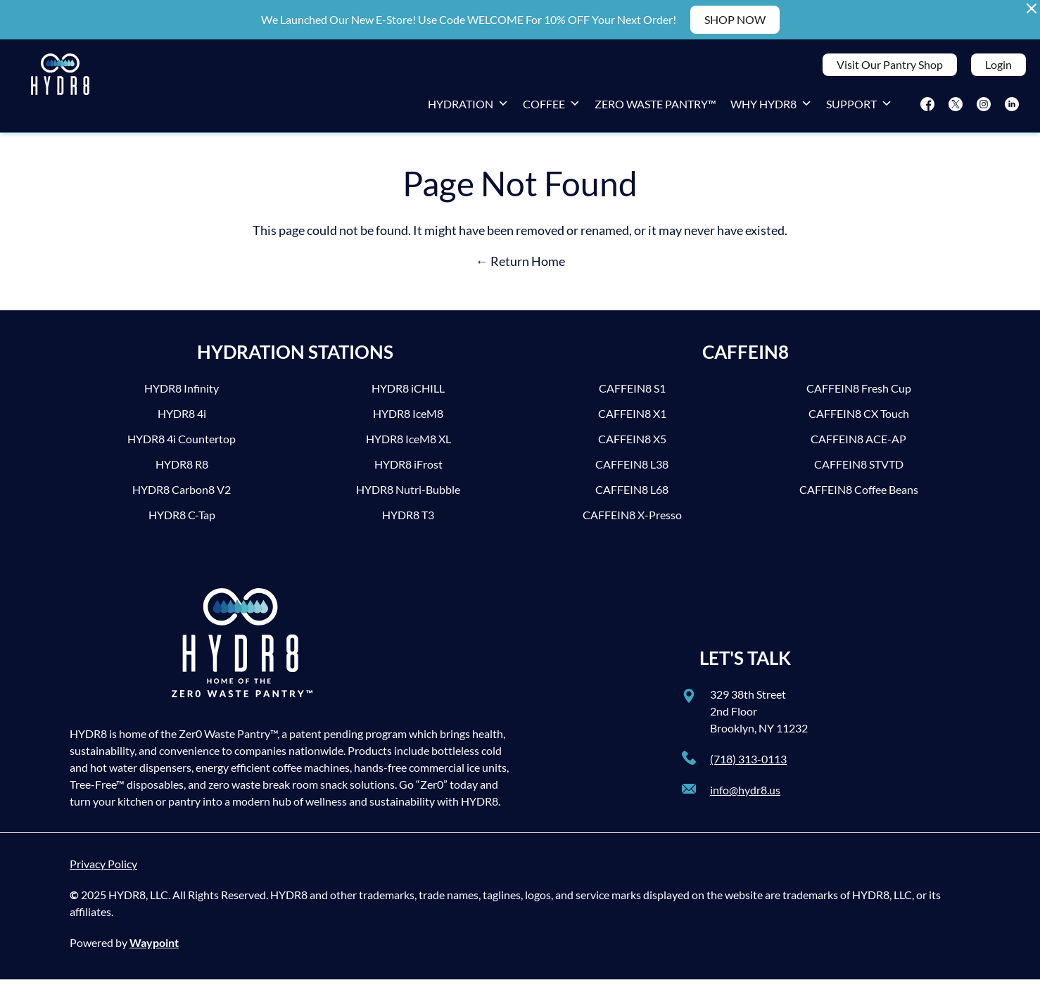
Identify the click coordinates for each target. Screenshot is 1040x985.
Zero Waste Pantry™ (655, 106)
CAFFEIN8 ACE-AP (858, 444)
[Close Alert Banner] (1031, 8)
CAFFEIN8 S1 (632, 393)
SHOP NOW (735, 19)
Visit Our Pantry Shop (890, 67)
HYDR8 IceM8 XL (408, 444)
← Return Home (520, 266)
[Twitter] (955, 107)
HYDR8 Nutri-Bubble (408, 495)
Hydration (468, 106)
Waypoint (154, 948)
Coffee (552, 106)
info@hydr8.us (745, 795)
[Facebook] (927, 107)
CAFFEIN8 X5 (632, 444)
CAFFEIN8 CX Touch (858, 419)
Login (998, 67)
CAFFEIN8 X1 (632, 419)
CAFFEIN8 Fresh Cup (858, 393)
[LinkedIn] (1012, 107)
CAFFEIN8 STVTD (858, 469)
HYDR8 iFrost (408, 469)
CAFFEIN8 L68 (631, 495)
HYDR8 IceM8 (408, 419)
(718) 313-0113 (748, 764)
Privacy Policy (103, 869)
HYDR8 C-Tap (181, 520)
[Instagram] (984, 107)
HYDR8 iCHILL (408, 393)
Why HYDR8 (771, 106)
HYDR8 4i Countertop (181, 444)
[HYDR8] (60, 88)
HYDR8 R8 (182, 469)
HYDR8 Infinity (181, 393)
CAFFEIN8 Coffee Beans (858, 495)
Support (859, 106)
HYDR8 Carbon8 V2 (181, 495)
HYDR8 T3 (408, 520)
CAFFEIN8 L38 (631, 469)
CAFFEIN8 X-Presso (632, 520)
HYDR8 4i (182, 419)
